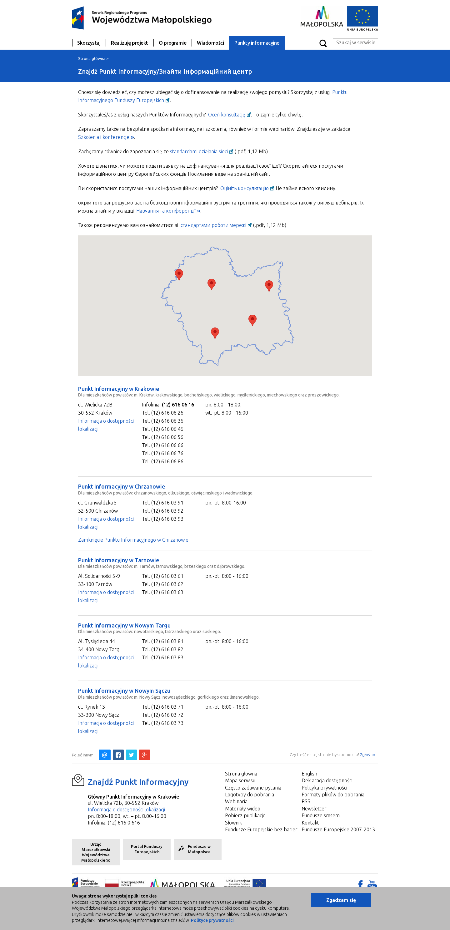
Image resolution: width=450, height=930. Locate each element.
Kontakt (310, 822)
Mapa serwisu (240, 780)
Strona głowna (241, 773)
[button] (212, 284)
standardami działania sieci (199, 151)
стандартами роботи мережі (213, 225)
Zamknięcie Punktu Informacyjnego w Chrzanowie (133, 540)
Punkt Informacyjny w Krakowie (118, 389)
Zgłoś (365, 754)
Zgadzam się (341, 900)
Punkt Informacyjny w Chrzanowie (121, 486)
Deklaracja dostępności (327, 780)
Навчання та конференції (166, 211)
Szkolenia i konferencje (103, 137)
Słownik (233, 822)
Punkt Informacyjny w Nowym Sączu (124, 690)
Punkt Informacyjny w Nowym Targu (124, 625)
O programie (173, 43)
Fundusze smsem (321, 815)
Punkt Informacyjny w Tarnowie (118, 560)
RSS (306, 801)
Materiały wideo (242, 808)
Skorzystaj (88, 43)
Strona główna (91, 58)
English (309, 773)
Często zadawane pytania (253, 787)
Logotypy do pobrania (249, 794)
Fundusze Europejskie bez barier (261, 829)
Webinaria (236, 801)
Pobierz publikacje (245, 815)
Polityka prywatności (324, 787)
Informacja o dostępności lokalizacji (126, 809)
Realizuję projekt (129, 43)
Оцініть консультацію (244, 188)
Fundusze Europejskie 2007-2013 (338, 829)
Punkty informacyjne (256, 43)
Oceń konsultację (226, 114)
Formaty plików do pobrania (333, 794)
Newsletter (314, 808)
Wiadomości (210, 43)
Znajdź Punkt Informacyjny (138, 781)
